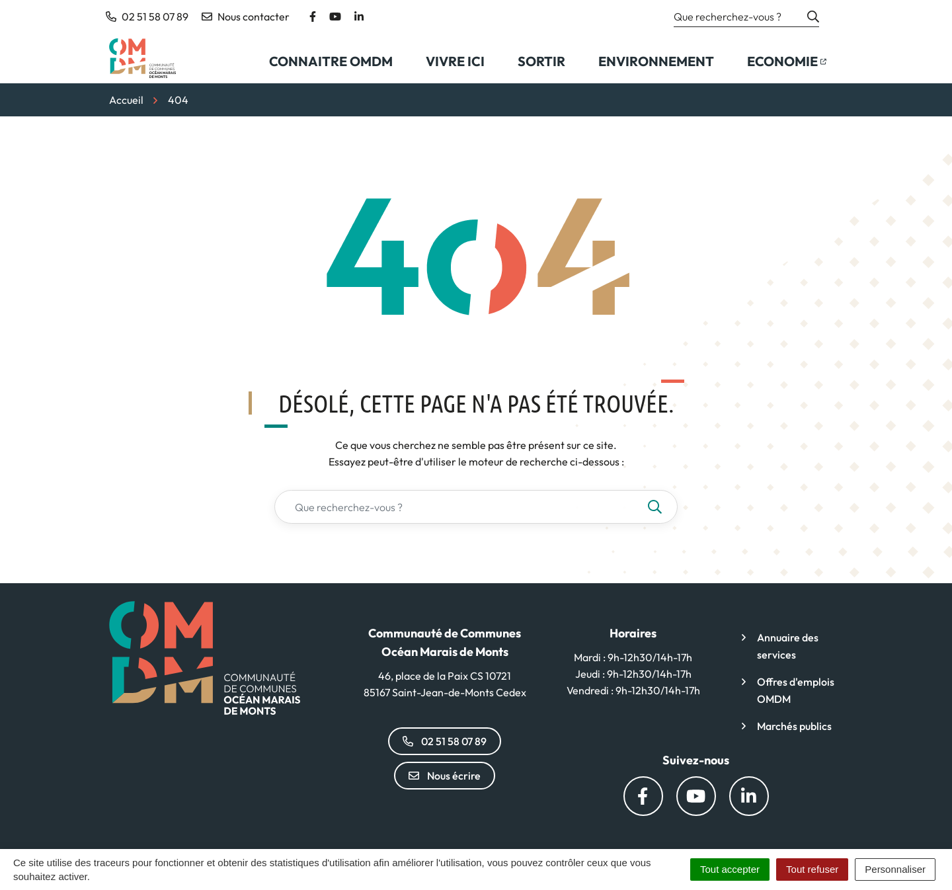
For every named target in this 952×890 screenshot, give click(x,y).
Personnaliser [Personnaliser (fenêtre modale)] (895, 869)
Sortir (541, 61)
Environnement (656, 61)
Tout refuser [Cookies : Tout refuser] (812, 869)
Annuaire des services (787, 646)
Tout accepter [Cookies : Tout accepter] (730, 869)
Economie (794, 65)
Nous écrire (445, 775)
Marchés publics (794, 726)
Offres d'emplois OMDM (795, 690)
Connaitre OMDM (331, 61)
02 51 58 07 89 (445, 741)
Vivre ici (455, 61)
